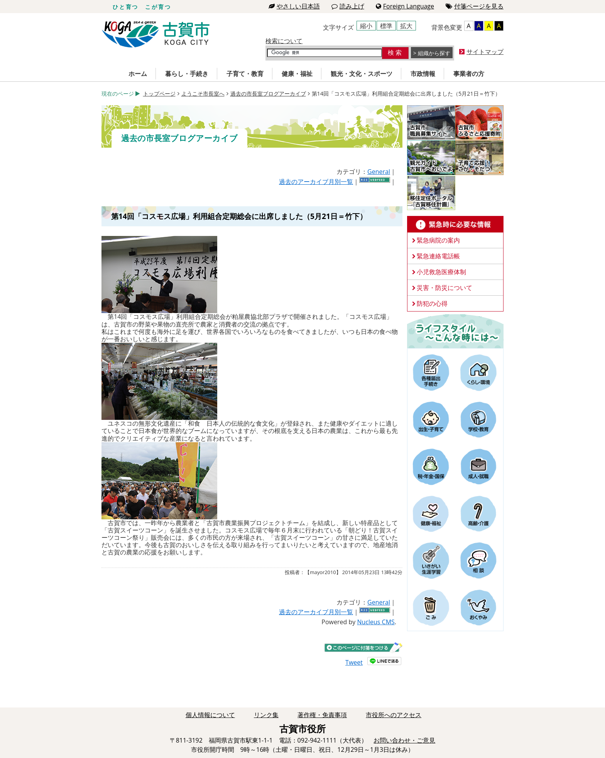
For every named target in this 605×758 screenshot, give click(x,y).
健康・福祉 (297, 73)
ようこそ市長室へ (203, 93)
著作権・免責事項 (322, 715)
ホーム (137, 73)
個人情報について (210, 715)
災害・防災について (444, 287)
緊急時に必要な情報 (455, 224)
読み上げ (347, 6)
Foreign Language (405, 6)
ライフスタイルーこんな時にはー (455, 330)
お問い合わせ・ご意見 (404, 740)
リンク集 (266, 715)
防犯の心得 (432, 303)
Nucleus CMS (375, 622)
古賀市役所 (155, 34)
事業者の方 (468, 73)
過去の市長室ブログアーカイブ (268, 93)
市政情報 (423, 73)
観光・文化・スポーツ (361, 73)
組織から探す (434, 53)
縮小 (366, 26)
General (378, 171)
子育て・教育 (245, 73)
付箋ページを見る (475, 6)
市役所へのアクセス (393, 715)
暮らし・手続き (186, 73)
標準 (386, 26)
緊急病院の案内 (438, 240)
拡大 (406, 26)
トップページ (159, 93)
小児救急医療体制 (441, 272)
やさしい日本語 (294, 6)
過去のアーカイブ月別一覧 (316, 181)
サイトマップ (485, 51)
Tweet (354, 662)
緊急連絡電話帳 (438, 256)
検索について (283, 41)
